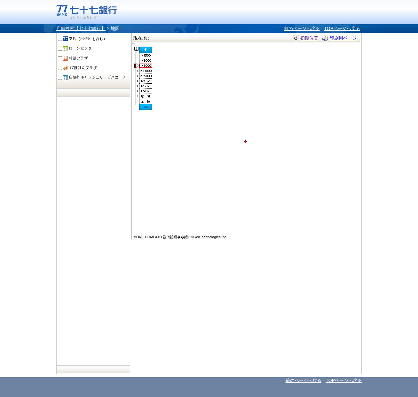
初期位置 (309, 38)
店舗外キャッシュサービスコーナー (96, 77)
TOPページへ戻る (342, 28)
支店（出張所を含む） (85, 38)
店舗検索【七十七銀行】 (81, 28)
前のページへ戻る (302, 28)
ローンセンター (79, 48)
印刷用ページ (343, 38)
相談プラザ (75, 58)
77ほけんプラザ (80, 67)
